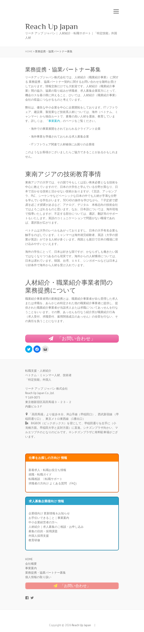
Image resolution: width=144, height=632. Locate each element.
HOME (29, 559)
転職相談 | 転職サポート (45, 479)
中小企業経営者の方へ (43, 522)
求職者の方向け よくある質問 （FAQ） (53, 483)
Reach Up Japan (55, 26)
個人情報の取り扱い (38, 577)
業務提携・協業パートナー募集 (45, 573)
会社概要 (31, 564)
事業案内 (54, 121)
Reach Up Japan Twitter (75, 617)
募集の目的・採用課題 (43, 531)
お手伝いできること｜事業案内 (49, 518)
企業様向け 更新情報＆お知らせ (49, 513)
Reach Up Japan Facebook (68, 617)
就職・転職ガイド (40, 474)
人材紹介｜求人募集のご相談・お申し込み (56, 527)
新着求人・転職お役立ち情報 (47, 470)
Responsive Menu (116, 11)
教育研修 (34, 540)
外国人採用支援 (39, 536)
